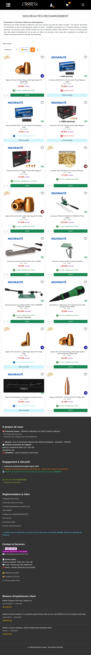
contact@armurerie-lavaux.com (16, 554)
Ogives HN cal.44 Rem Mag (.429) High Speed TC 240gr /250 (24, 81)
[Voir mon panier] (67, 5)
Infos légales (7, 510)
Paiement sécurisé (12, 573)
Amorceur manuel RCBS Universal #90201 (67, 261)
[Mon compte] (51, 5)
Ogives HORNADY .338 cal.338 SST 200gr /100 (67, 397)
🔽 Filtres (24, 50)
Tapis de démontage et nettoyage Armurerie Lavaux (23, 397)
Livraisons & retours (12, 577)
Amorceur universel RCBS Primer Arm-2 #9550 (24, 261)
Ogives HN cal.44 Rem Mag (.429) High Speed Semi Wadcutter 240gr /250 (67, 352)
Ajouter (27, 95)
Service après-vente (12, 580)
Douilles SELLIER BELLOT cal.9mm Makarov (67, 170)
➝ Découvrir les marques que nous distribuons (19, 437)
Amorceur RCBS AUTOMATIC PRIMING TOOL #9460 (67, 217)
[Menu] (8, 5)
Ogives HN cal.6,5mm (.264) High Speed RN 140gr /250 (23, 352)
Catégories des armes (10, 499)
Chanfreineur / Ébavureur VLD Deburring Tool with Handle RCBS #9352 (67, 306)
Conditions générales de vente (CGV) (16, 506)
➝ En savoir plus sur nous (12, 434)
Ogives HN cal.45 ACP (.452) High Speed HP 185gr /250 (24, 217)
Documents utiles (8, 522)
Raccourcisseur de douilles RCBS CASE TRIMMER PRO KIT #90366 (24, 306)
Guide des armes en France (12, 503)
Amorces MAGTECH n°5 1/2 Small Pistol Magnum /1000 (67, 81)
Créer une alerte (67, 95)
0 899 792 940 (11, 549)
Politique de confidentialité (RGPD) (15, 514)
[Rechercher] (83, 5)
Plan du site (6, 518)
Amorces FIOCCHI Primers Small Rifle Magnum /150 (23, 171)
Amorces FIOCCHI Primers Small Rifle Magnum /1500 (67, 126)
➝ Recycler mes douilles (11, 482)
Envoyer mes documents (11, 526)
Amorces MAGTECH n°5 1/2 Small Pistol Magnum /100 (24, 126)
